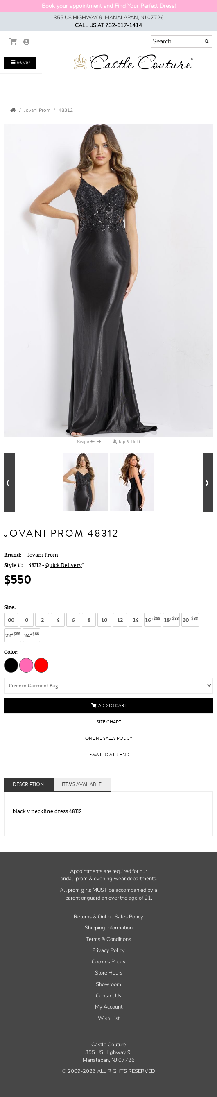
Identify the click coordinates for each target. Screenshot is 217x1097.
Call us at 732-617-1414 (108, 25)
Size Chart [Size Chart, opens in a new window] (109, 722)
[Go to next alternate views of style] (208, 482)
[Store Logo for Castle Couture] (133, 62)
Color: (11, 651)
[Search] (181, 41)
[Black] (11, 665)
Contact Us (108, 996)
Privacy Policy (108, 950)
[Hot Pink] (26, 665)
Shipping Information (109, 928)
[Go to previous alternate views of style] (9, 482)
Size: (10, 607)
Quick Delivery (63, 565)
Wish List (109, 1018)
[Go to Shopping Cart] (13, 41)
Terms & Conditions (108, 939)
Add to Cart (108, 706)
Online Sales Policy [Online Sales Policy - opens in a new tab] (108, 738)
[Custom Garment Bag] (108, 686)
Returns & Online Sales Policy (108, 916)
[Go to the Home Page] (13, 110)
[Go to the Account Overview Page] (26, 42)
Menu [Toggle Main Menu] (20, 62)
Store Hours (108, 973)
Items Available (82, 784)
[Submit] (207, 41)
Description (28, 784)
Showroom (108, 984)
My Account (108, 1007)
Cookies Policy (109, 962)
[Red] (41, 665)
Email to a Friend (109, 755)
